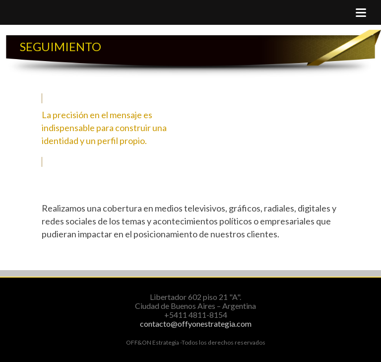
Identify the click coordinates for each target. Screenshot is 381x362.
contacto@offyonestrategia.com (196, 323)
